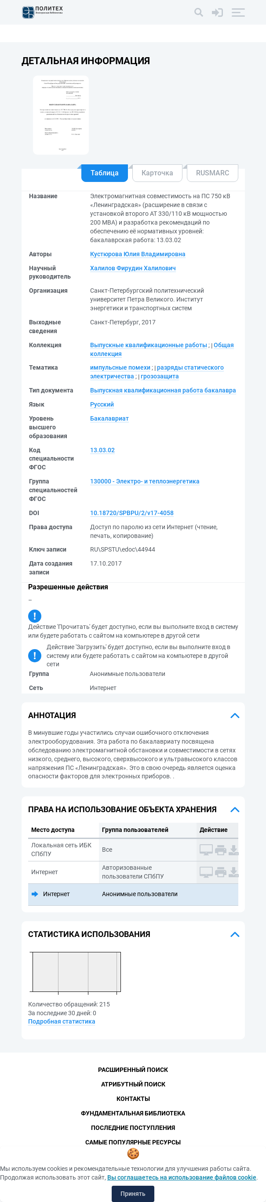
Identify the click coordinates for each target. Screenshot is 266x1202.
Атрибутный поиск (133, 1084)
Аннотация (52, 715)
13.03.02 (102, 450)
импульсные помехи (120, 367)
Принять (133, 1193)
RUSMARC (212, 173)
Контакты (133, 1098)
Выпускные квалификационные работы (148, 345)
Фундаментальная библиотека (133, 1113)
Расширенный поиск (133, 1069)
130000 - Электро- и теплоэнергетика (145, 481)
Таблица (105, 173)
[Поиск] (198, 12)
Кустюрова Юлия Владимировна (138, 254)
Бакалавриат (109, 418)
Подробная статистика (61, 1021)
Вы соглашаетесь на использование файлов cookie (181, 1177)
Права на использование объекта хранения (122, 809)
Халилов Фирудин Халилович (133, 268)
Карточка (157, 173)
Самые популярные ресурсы (133, 1142)
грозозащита (160, 376)
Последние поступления (133, 1127)
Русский (102, 404)
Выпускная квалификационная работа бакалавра (163, 390)
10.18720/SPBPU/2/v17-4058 (132, 512)
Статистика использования (89, 934)
